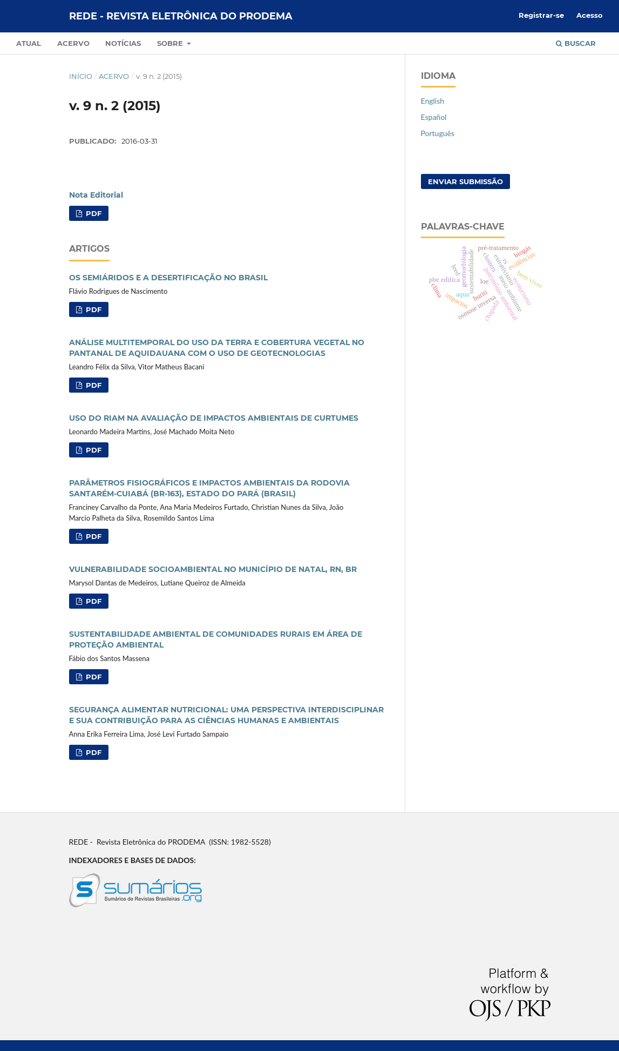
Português (437, 133)
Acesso (589, 15)
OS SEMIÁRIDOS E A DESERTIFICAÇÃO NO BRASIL (168, 277)
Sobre (171, 43)
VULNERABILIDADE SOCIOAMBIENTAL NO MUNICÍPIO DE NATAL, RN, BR (213, 569)
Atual (28, 43)
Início (80, 76)
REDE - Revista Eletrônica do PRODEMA (181, 16)
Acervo (73, 43)
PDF (92, 213)
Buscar (576, 43)
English (433, 100)
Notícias (123, 43)
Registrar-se (541, 15)
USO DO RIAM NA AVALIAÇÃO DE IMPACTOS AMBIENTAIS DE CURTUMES (213, 418)
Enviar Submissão (465, 181)
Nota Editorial (96, 195)
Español (434, 117)
